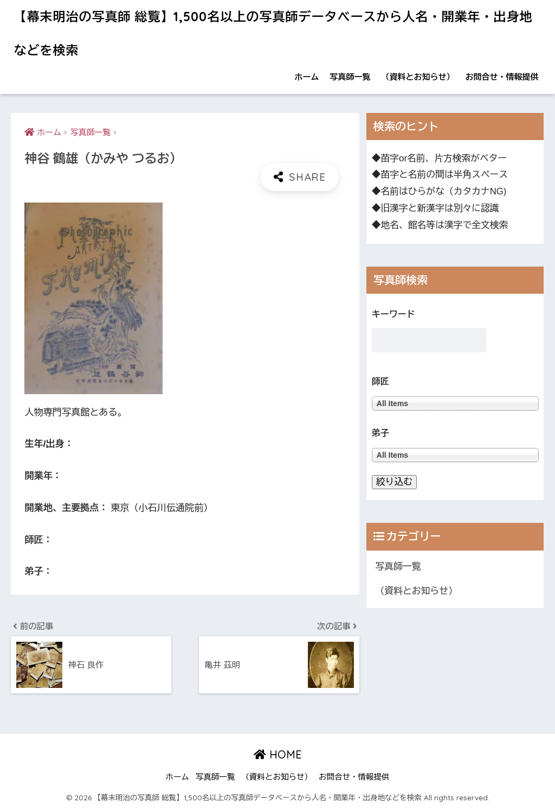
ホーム (307, 76)
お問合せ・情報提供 (502, 76)
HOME (278, 754)
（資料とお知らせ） (418, 76)
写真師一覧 (350, 76)
